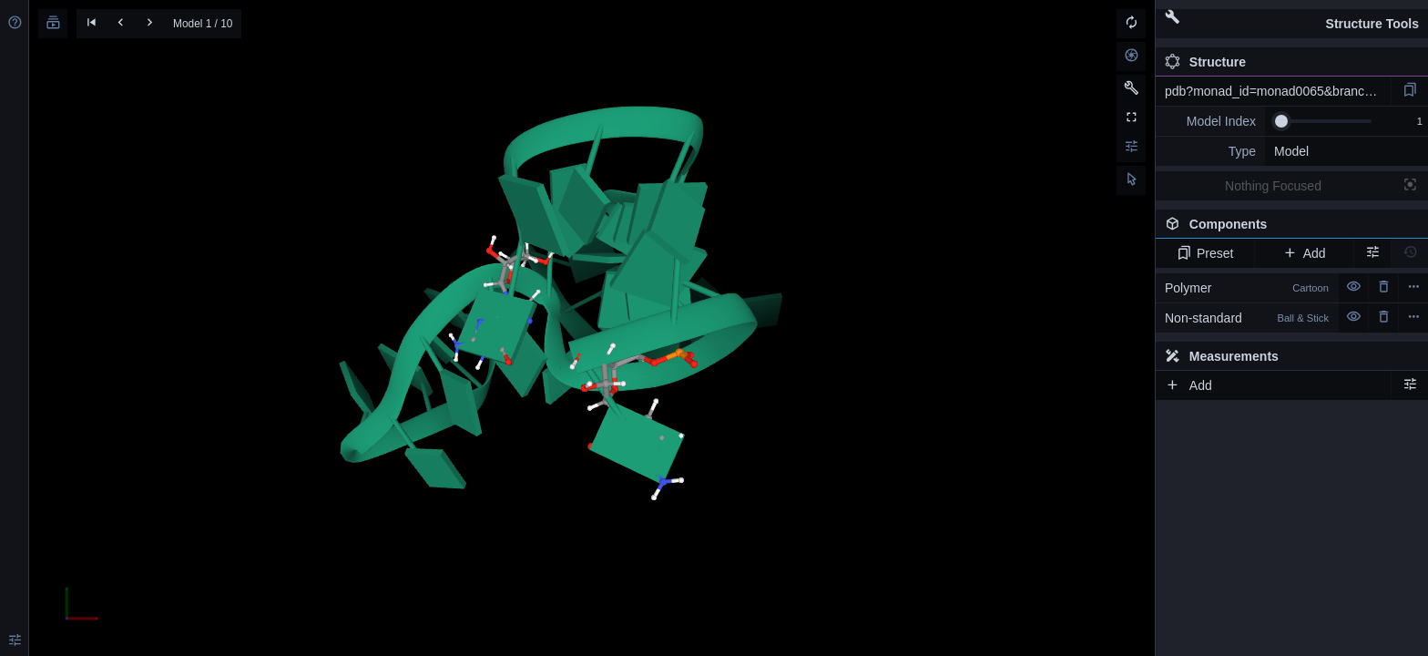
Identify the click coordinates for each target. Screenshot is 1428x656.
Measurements (1222, 356)
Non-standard (1247, 318)
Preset (1205, 253)
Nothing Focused (1273, 186)
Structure (1205, 62)
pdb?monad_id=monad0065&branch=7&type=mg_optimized (1278, 91)
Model (1291, 151)
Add (1303, 253)
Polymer (1247, 287)
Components (1287, 228)
